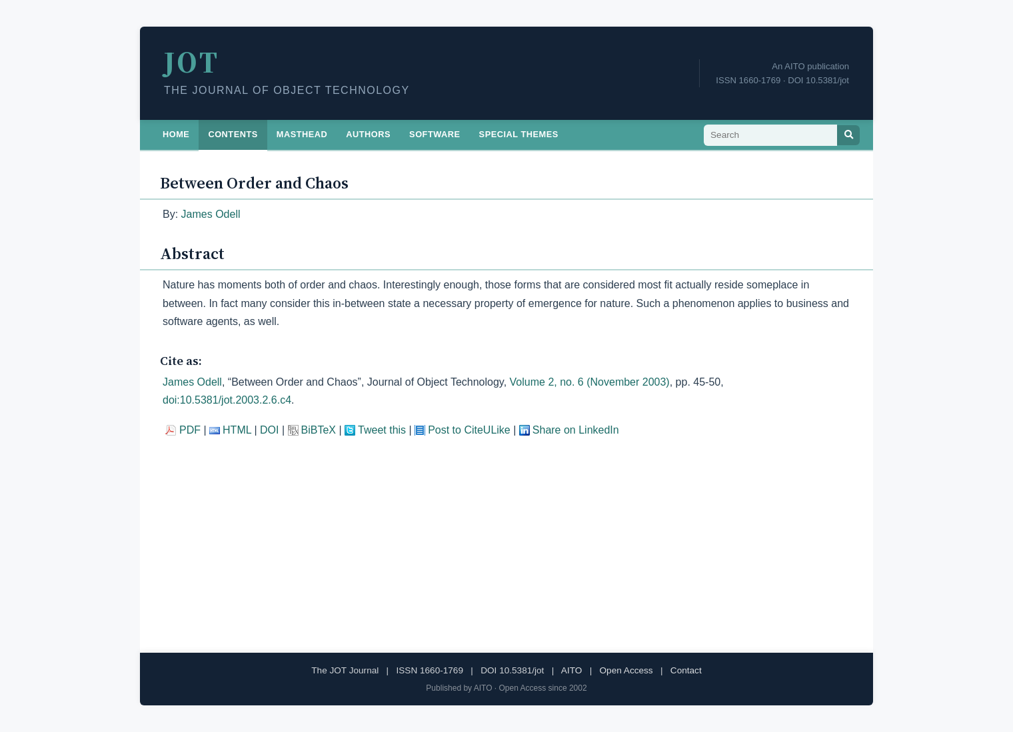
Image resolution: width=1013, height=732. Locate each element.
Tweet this (382, 430)
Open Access (626, 670)
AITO (571, 670)
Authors (368, 134)
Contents (232, 134)
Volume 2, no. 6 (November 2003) (590, 382)
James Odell (211, 214)
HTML (237, 430)
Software (435, 134)
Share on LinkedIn (575, 430)
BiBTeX (318, 430)
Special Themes (518, 134)
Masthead (302, 134)
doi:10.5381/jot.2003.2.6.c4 (227, 400)
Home (176, 134)
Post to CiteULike (469, 430)
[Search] (848, 135)
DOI (269, 430)
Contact (686, 670)
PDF (190, 430)
